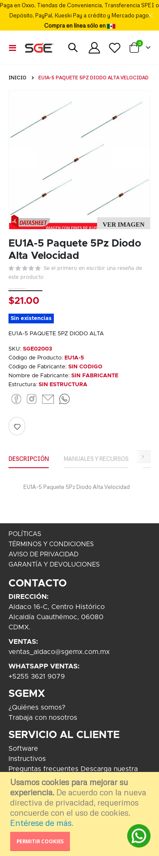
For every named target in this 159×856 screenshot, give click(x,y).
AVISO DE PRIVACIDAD (43, 554)
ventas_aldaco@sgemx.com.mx (59, 651)
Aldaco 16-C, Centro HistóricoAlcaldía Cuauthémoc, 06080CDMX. (56, 617)
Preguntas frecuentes (43, 769)
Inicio (17, 78)
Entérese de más (41, 823)
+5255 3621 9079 (36, 676)
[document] (80, 814)
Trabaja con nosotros (42, 717)
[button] (123, 224)
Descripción (28, 458)
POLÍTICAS (24, 534)
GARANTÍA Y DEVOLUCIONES (54, 564)
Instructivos (27, 758)
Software (23, 748)
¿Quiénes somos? (36, 707)
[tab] (28, 459)
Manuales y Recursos (96, 458)
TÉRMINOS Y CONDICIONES (51, 544)
